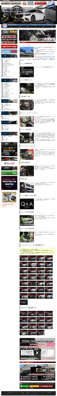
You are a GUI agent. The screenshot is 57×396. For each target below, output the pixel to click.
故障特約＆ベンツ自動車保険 (7, 136)
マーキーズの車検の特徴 (6, 59)
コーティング (5, 137)
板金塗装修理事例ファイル (7, 105)
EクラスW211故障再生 (6, 95)
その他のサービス (5, 133)
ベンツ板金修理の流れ (6, 108)
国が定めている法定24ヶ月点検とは (8, 64)
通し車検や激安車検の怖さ (7, 63)
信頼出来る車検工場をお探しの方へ (8, 65)
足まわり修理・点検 (6, 91)
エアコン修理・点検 (6, 89)
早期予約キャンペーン (6, 58)
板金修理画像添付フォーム (7, 96)
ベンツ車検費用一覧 (6, 61)
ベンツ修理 (4, 80)
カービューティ (5, 138)
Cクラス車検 (5, 70)
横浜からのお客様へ (6, 129)
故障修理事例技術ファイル (7, 84)
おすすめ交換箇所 (5, 67)
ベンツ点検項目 (5, 60)
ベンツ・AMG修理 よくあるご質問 (8, 93)
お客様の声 (4, 74)
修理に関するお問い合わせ (7, 97)
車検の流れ (4, 66)
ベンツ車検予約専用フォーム (7, 76)
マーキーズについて (5, 122)
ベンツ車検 (11, 26)
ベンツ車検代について (6, 62)
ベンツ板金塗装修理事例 (6, 104)
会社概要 (51, 26)
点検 (35, 26)
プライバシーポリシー (6, 126)
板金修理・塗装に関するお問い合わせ (8, 109)
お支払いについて (5, 75)
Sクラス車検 (5, 68)
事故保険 (43, 26)
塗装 (3, 106)
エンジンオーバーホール (6, 90)
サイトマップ (5, 127)
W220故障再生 (5, 94)
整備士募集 (49, 392)
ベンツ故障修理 (19, 26)
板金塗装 (27, 26)
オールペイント (5, 107)
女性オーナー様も (5, 139)
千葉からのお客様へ (6, 128)
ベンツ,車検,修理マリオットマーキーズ (12, 392)
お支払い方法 (5, 140)
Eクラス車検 (5, 69)
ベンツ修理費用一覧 (6, 85)
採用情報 (27, 392)
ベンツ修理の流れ (5, 92)
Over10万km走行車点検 (6, 118)
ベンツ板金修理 (5, 103)
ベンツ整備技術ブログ (6, 83)
